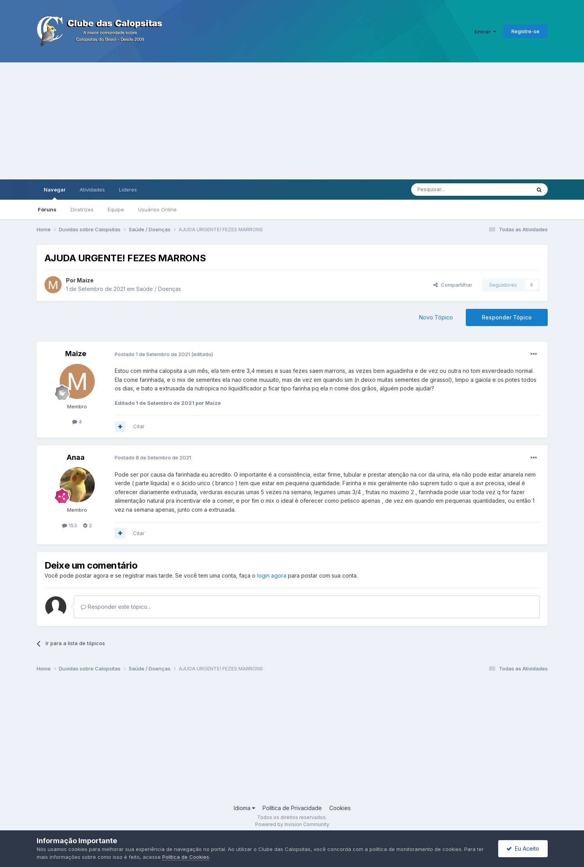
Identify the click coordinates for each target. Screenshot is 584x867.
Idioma (244, 808)
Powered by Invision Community (292, 824)
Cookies (340, 808)
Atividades (92, 189)
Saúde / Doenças (158, 288)
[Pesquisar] (449, 189)
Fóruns (47, 209)
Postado (153, 354)
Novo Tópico (436, 317)
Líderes (128, 189)
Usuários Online (157, 209)
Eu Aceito (522, 848)
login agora (271, 575)
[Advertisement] (292, 121)
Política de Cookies (185, 857)
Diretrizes (82, 209)
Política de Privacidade (292, 808)
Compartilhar (452, 285)
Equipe (116, 209)
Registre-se (525, 31)
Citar (139, 426)
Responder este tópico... (116, 606)
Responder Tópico (507, 317)
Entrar (485, 31)
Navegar (55, 193)
